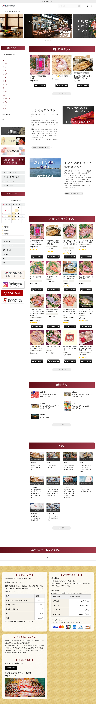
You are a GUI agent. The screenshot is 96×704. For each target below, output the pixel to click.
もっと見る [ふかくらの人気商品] (61, 372)
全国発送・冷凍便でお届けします (41, 150)
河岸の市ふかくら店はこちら (74, 196)
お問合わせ (11, 664)
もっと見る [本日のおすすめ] (61, 96)
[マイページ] (91, 6)
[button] (42, 13)
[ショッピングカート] (87, 6)
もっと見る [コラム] (61, 524)
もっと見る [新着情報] (61, 427)
